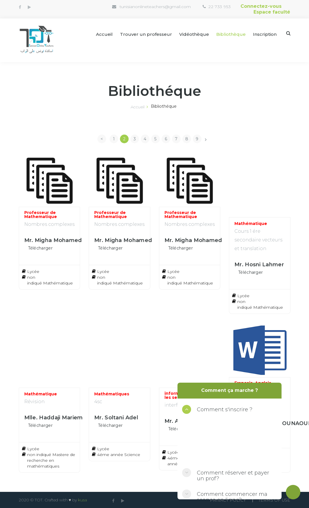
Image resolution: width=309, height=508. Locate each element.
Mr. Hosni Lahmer (259, 264)
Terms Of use (274, 500)
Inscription (265, 34)
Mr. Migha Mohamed (53, 240)
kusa (82, 500)
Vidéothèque (194, 34)
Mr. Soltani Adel (116, 417)
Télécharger (40, 248)
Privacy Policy (228, 500)
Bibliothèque (231, 34)
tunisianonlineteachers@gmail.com (155, 6)
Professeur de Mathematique (40, 215)
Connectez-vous (261, 6)
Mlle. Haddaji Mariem (53, 417)
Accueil (104, 34)
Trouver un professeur (146, 34)
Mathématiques (111, 394)
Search (288, 33)
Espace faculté (272, 12)
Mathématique (250, 224)
